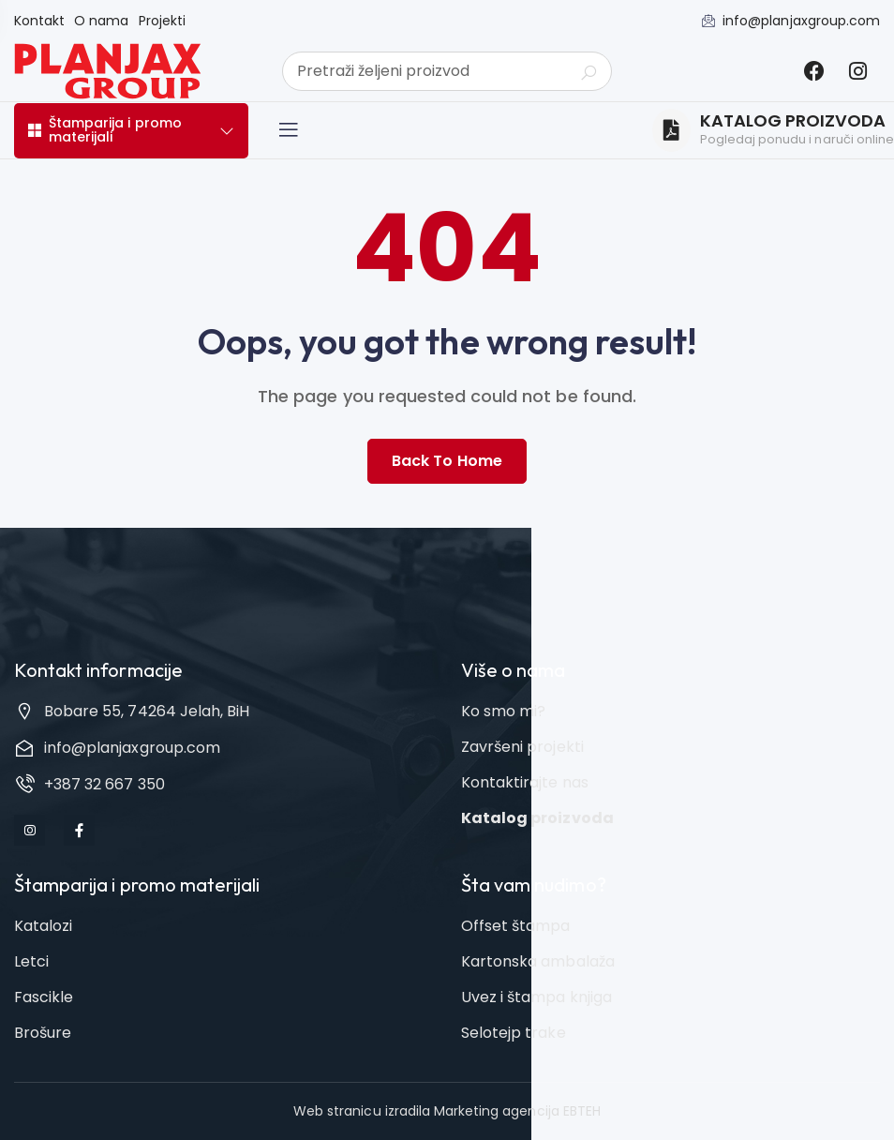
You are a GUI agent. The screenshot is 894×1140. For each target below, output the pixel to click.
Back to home (446, 461)
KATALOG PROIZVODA (793, 120)
